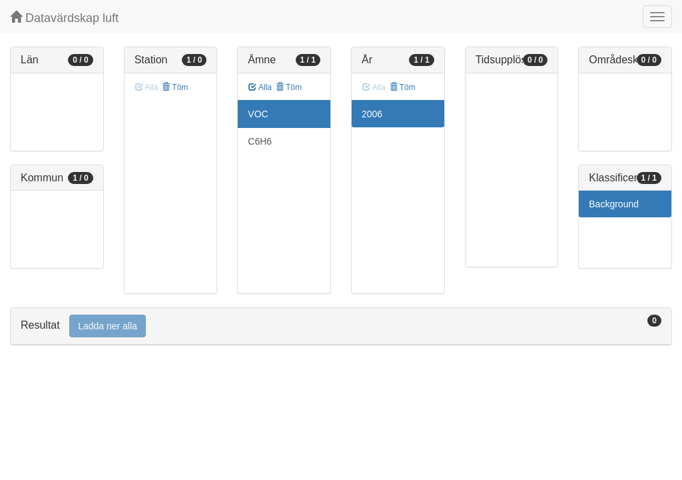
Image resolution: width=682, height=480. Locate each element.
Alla (260, 87)
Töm (175, 87)
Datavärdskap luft (64, 18)
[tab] (341, 326)
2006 (372, 114)
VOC (258, 114)
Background (614, 204)
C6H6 (260, 141)
